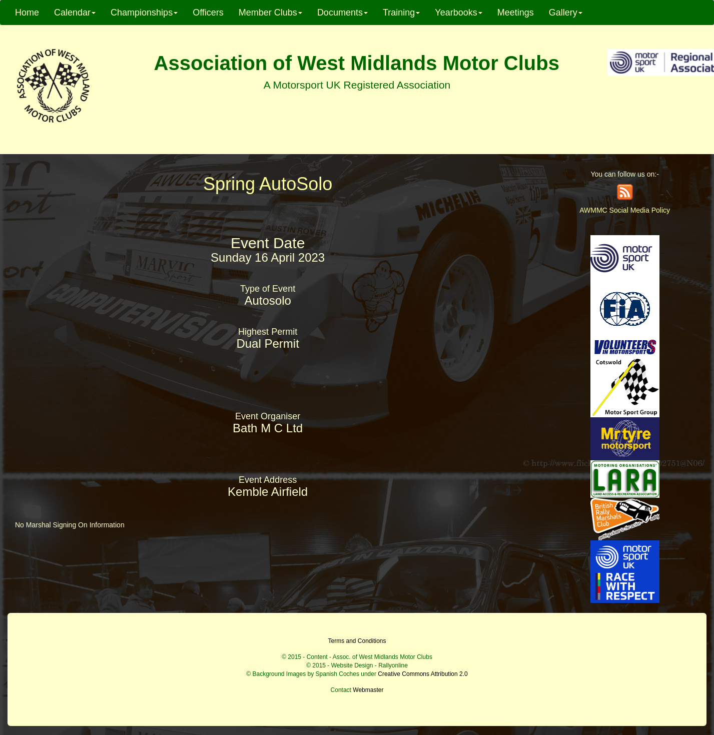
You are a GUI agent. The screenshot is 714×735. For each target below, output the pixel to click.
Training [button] (401, 13)
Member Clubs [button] (270, 13)
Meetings (515, 13)
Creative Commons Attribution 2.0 (422, 673)
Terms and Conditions (357, 640)
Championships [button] (144, 13)
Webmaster (368, 689)
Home (27, 13)
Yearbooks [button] (458, 13)
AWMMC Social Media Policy (624, 210)
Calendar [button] (75, 13)
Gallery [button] (565, 13)
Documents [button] (342, 13)
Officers (208, 13)
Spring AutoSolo (267, 184)
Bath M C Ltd (268, 428)
